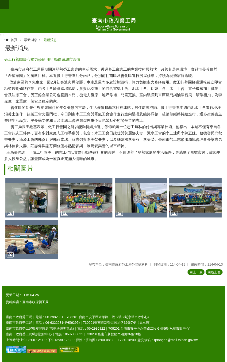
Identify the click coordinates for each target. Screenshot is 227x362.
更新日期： (14, 295)
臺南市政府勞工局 (113, 16)
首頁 (14, 40)
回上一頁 (196, 272)
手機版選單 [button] (4, 4)
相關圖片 (20, 168)
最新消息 (30, 40)
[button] (31, 197)
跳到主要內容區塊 (2, 2)
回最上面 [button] (214, 272)
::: (2, 35)
